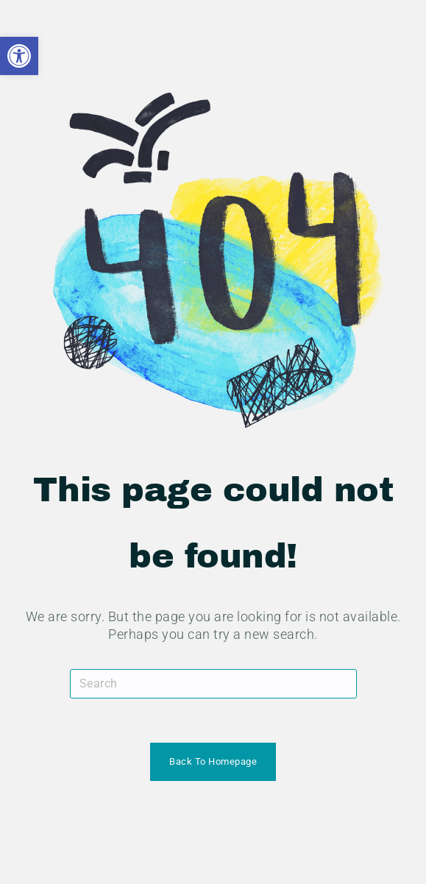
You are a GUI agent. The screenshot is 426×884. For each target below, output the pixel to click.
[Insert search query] (213, 684)
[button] (19, 56)
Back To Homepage (213, 761)
